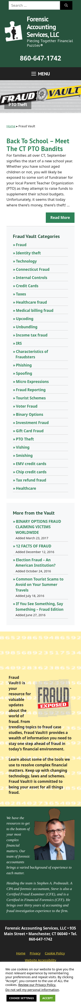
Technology (26, 261)
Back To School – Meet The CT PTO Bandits (37, 145)
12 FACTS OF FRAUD (33, 546)
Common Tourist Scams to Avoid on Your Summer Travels (40, 585)
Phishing (24, 365)
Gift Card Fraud (30, 430)
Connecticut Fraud (32, 269)
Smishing (24, 455)
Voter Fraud (26, 406)
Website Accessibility (40, 960)
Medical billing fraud (35, 310)
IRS (19, 343)
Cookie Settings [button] (21, 998)
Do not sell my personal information (32, 989)
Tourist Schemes (31, 398)
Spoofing (24, 373)
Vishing (23, 447)
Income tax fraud (32, 335)
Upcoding (24, 318)
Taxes (21, 294)
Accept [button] (47, 998)
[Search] (66, 5)
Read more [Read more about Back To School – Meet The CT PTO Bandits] (60, 217)
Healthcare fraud (31, 302)
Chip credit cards (31, 471)
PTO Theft (25, 439)
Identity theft (28, 252)
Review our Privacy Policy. (37, 984)
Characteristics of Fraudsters (32, 354)
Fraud (21, 244)
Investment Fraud (32, 422)
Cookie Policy (55, 953)
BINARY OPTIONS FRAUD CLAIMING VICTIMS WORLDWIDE (38, 527)
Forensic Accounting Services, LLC (43, 27)
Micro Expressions (32, 381)
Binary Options (29, 414)
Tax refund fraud (31, 480)
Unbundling (26, 326)
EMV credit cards (31, 463)
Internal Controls (31, 277)
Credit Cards (27, 285)
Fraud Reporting (31, 389)
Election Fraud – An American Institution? (36, 562)
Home (10, 126)
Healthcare (26, 488)
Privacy (35, 953)
